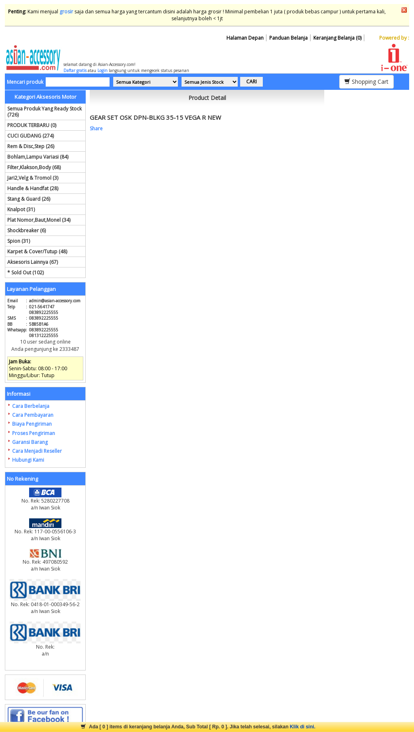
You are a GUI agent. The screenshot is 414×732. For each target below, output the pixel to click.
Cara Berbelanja (30, 406)
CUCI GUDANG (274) (30, 135)
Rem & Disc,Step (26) (30, 146)
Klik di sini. (302, 727)
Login (102, 70)
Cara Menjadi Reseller (37, 451)
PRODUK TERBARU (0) (31, 125)
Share (96, 128)
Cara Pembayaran (32, 415)
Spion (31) (18, 241)
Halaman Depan (245, 37)
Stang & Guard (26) (28, 198)
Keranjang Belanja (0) (337, 37)
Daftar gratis (75, 70)
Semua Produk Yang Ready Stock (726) (44, 111)
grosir (66, 11)
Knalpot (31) (21, 209)
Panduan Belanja (288, 37)
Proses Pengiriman (33, 433)
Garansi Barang (30, 442)
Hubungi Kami (28, 459)
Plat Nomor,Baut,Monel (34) (38, 219)
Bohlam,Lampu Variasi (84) (37, 156)
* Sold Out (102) (25, 272)
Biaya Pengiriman (32, 423)
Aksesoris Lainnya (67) (32, 262)
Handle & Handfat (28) (32, 188)
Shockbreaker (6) (26, 230)
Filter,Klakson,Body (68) (34, 167)
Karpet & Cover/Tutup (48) (37, 251)
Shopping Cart (366, 81)
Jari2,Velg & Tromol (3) (32, 177)
